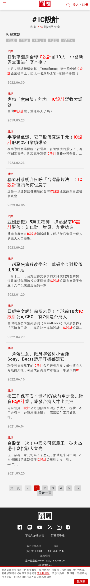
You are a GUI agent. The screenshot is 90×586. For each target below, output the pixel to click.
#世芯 (54, 40)
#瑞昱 (11, 40)
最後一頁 (45, 493)
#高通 (24, 40)
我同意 (81, 582)
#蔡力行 (39, 40)
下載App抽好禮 (34, 535)
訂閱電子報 (58, 535)
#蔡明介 (68, 40)
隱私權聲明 (43, 573)
